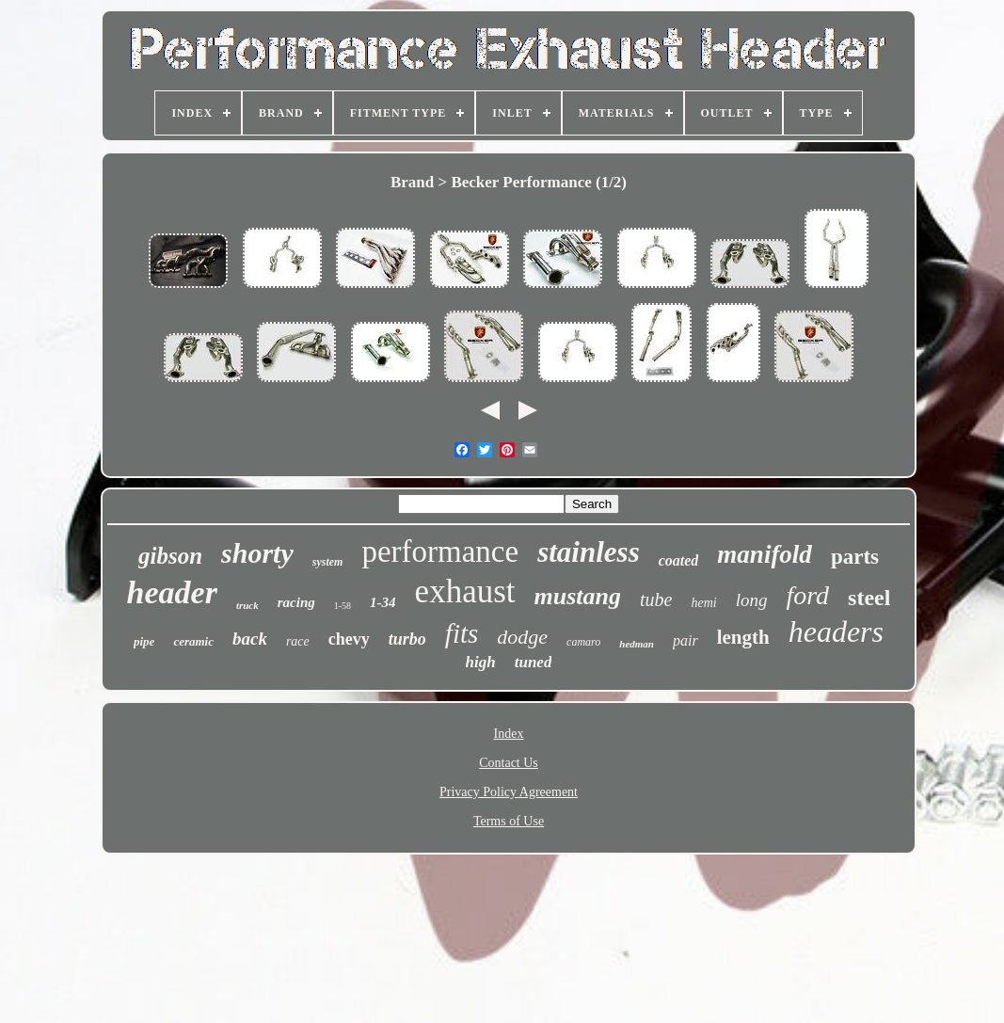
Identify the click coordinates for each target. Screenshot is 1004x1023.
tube (656, 599)
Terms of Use (508, 821)
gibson (170, 555)
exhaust (465, 591)
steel (869, 597)
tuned (533, 662)
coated (679, 560)
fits (461, 633)
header (172, 592)
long (752, 600)
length (743, 637)
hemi (703, 603)
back (249, 638)
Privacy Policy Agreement (508, 792)
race (298, 641)
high (481, 662)
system (327, 561)
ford (807, 595)
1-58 (342, 605)
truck (247, 605)
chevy (349, 639)
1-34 (383, 602)
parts (855, 556)
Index (509, 734)
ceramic (193, 641)
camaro (583, 641)
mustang (578, 596)
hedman (636, 643)
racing (296, 602)
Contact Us (508, 763)
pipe (144, 641)
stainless (588, 551)
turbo (407, 639)
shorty (257, 552)
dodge (522, 636)
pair (685, 640)
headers (836, 631)
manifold (764, 554)
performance (439, 551)
